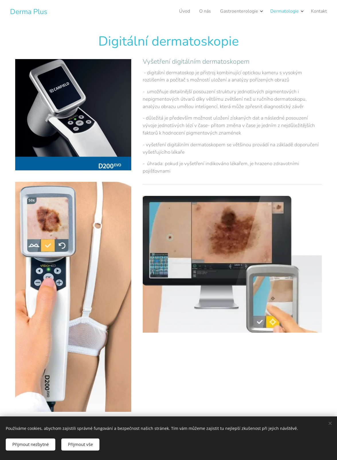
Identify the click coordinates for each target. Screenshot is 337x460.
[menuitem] (286, 12)
